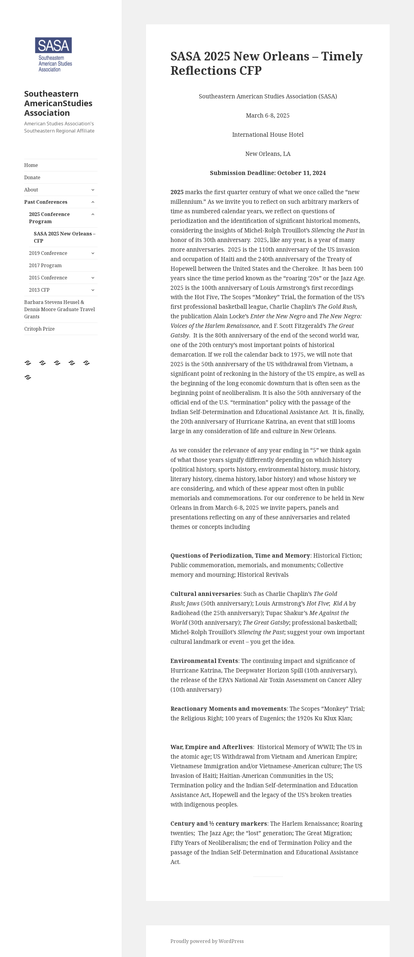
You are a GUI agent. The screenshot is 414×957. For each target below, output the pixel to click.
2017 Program (45, 265)
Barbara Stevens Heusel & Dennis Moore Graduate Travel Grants (59, 309)
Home (31, 165)
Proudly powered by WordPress (207, 941)
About (31, 189)
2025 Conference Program (49, 218)
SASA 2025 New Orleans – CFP (64, 237)
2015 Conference (48, 277)
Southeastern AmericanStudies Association (58, 103)
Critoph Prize (39, 328)
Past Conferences (45, 202)
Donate (32, 177)
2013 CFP (39, 290)
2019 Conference (48, 253)
